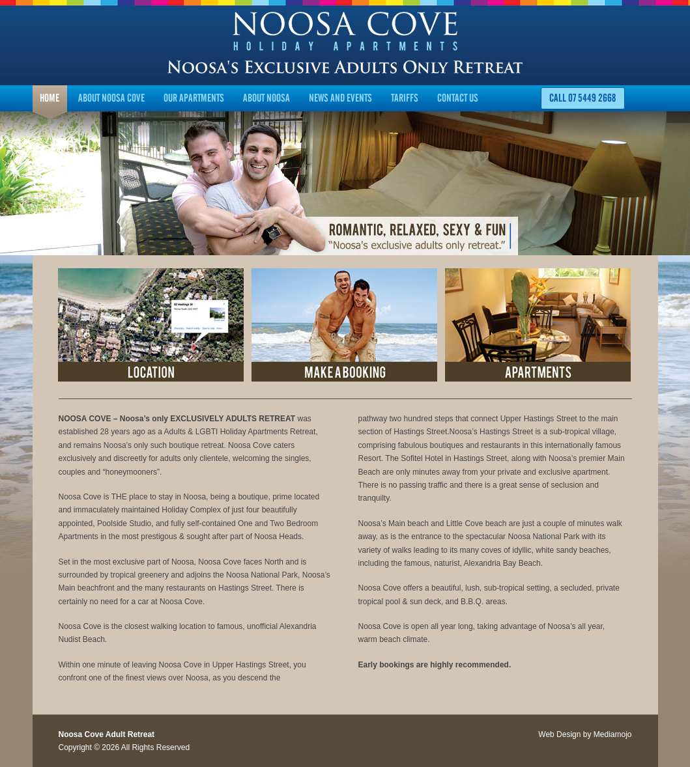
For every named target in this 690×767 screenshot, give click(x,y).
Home (49, 98)
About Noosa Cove (111, 98)
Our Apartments (194, 98)
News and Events (340, 98)
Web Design (559, 734)
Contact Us (457, 98)
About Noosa (266, 98)
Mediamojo (613, 734)
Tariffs (404, 98)
